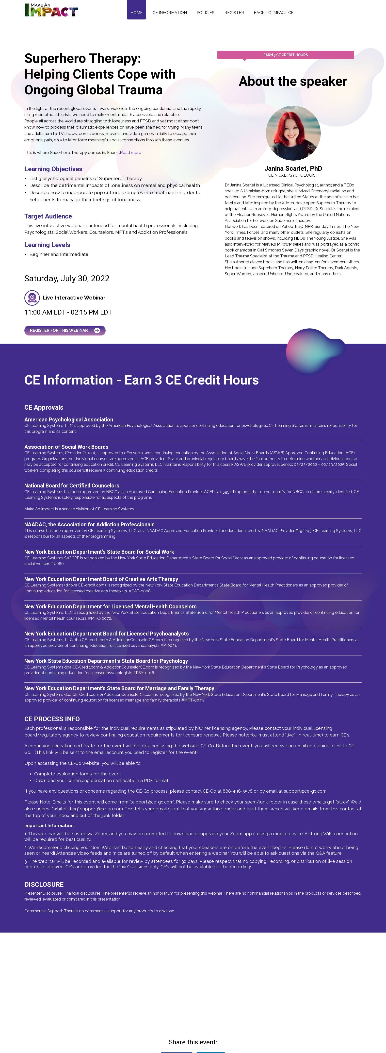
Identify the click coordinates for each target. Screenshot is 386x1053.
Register (234, 12)
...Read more (129, 152)
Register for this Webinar (65, 330)
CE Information (170, 12)
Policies (205, 12)
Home (136, 12)
